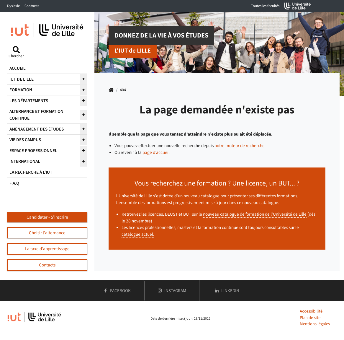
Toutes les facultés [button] (265, 6)
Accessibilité (311, 311)
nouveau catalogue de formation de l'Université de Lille (255, 214)
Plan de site (310, 318)
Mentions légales (315, 324)
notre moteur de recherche (239, 145)
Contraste (31, 6)
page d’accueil (156, 152)
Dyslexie (13, 6)
